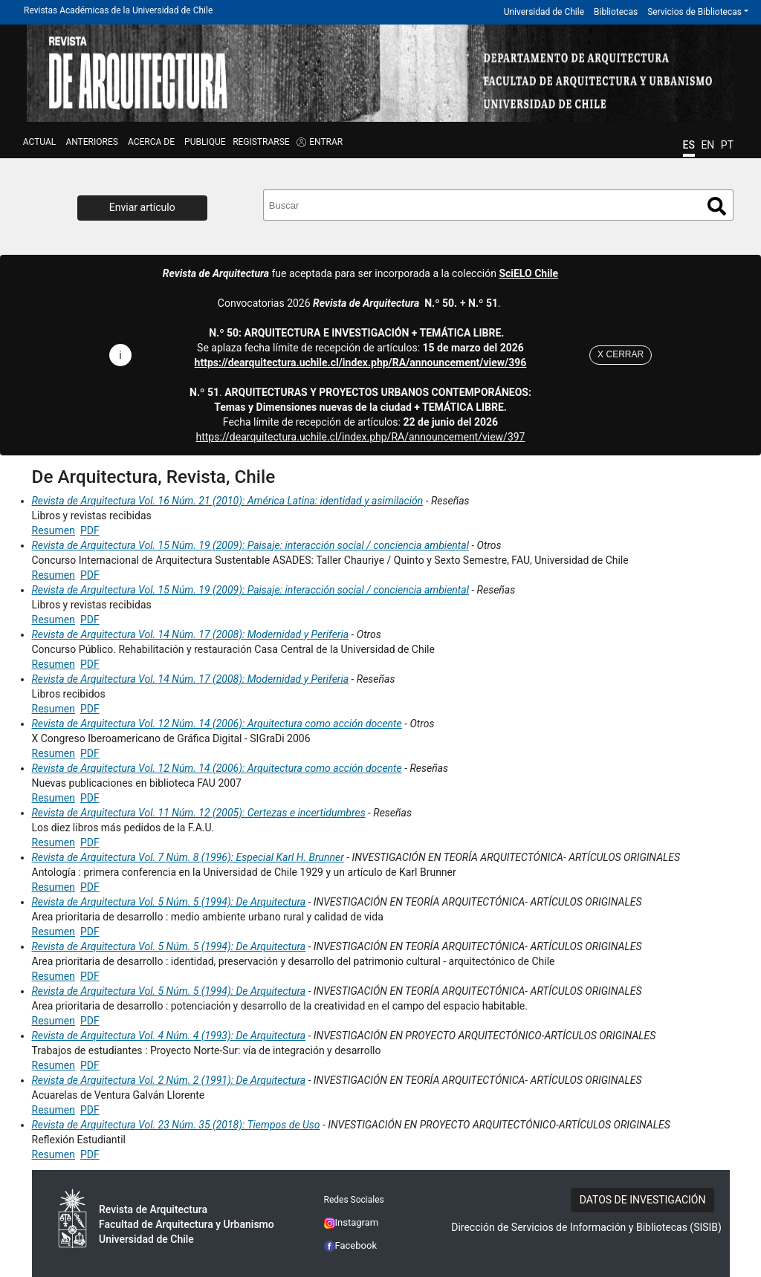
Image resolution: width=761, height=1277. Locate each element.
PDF (90, 530)
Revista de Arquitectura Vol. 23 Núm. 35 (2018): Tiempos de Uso (176, 1125)
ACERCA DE (151, 142)
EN (707, 145)
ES (689, 145)
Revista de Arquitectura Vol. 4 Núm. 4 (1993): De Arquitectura (169, 1036)
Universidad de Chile (544, 12)
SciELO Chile (528, 273)
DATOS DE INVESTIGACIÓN (643, 1200)
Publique (204, 142)
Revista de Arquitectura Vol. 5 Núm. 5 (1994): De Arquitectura (169, 902)
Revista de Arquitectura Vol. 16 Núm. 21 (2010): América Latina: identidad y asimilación (228, 501)
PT (727, 145)
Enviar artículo (142, 207)
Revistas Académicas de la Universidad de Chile (118, 10)
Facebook (351, 1245)
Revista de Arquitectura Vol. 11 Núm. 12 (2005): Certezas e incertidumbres (199, 813)
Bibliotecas (616, 12)
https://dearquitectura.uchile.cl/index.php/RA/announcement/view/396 (361, 362)
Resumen (53, 530)
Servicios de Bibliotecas (694, 12)
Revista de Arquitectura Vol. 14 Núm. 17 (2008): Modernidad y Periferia (190, 634)
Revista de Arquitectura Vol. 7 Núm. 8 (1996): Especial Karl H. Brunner (188, 857)
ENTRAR (326, 142)
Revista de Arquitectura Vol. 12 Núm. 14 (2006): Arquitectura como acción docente (217, 724)
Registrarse (261, 142)
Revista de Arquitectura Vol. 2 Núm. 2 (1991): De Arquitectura (169, 1080)
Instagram (351, 1222)
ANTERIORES (91, 142)
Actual (39, 142)
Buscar (716, 206)
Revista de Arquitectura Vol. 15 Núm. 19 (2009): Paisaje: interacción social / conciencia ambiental (250, 545)
